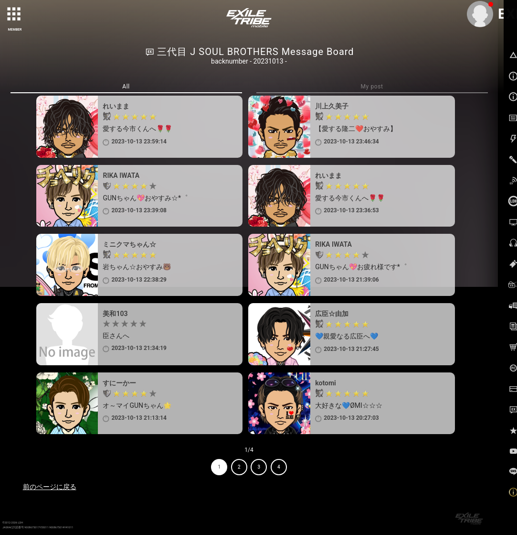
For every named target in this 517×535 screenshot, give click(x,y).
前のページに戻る (49, 487)
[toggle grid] (14, 14)
